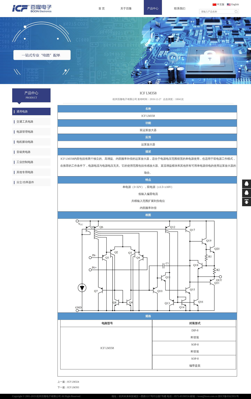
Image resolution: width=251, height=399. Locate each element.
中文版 (220, 4)
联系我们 (179, 8)
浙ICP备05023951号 (228, 396)
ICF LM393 (73, 387)
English (235, 4)
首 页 (101, 8)
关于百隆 (126, 8)
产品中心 (152, 8)
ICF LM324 (73, 382)
